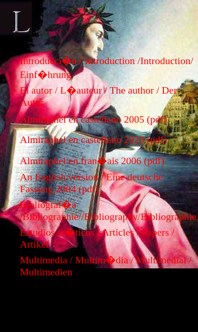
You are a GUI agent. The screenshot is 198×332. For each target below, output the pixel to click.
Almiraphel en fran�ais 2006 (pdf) (92, 160)
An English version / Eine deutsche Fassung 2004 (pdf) (91, 183)
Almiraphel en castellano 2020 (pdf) (93, 139)
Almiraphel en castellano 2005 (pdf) (93, 119)
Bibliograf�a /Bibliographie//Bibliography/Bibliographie (108, 210)
